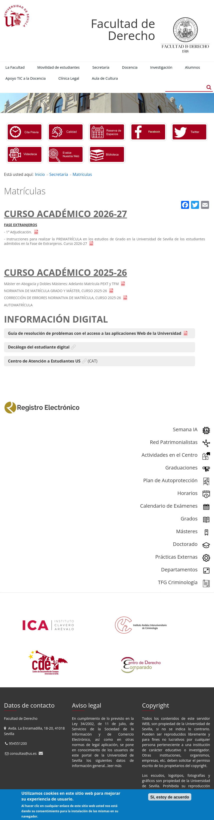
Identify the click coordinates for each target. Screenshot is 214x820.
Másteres (187, 531)
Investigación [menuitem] (161, 67)
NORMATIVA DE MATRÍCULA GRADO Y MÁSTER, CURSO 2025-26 (55, 290)
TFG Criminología (178, 582)
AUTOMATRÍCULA (18, 305)
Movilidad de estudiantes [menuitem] (58, 67)
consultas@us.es (23, 753)
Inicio (40, 174)
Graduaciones (181, 467)
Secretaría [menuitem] (100, 67)
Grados (189, 518)
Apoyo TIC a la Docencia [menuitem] (25, 78)
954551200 (18, 743)
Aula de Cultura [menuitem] (105, 78)
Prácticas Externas (176, 556)
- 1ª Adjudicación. (18, 232)
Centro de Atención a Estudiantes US (44, 361)
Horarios (187, 493)
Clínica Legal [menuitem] (68, 78)
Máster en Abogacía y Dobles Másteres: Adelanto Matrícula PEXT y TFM (61, 283)
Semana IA (185, 429)
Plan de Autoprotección (170, 480)
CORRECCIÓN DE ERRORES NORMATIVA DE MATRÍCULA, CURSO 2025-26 (62, 297)
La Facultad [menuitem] (15, 67)
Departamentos (179, 569)
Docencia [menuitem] (129, 67)
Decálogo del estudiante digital (39, 347)
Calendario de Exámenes (169, 505)
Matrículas (82, 174)
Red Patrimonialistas (174, 442)
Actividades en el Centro (169, 454)
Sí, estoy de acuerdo (169, 797)
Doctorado (185, 544)
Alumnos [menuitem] (192, 67)
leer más (114, 765)
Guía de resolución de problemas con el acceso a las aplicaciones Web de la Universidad (94, 333)
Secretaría (58, 174)
